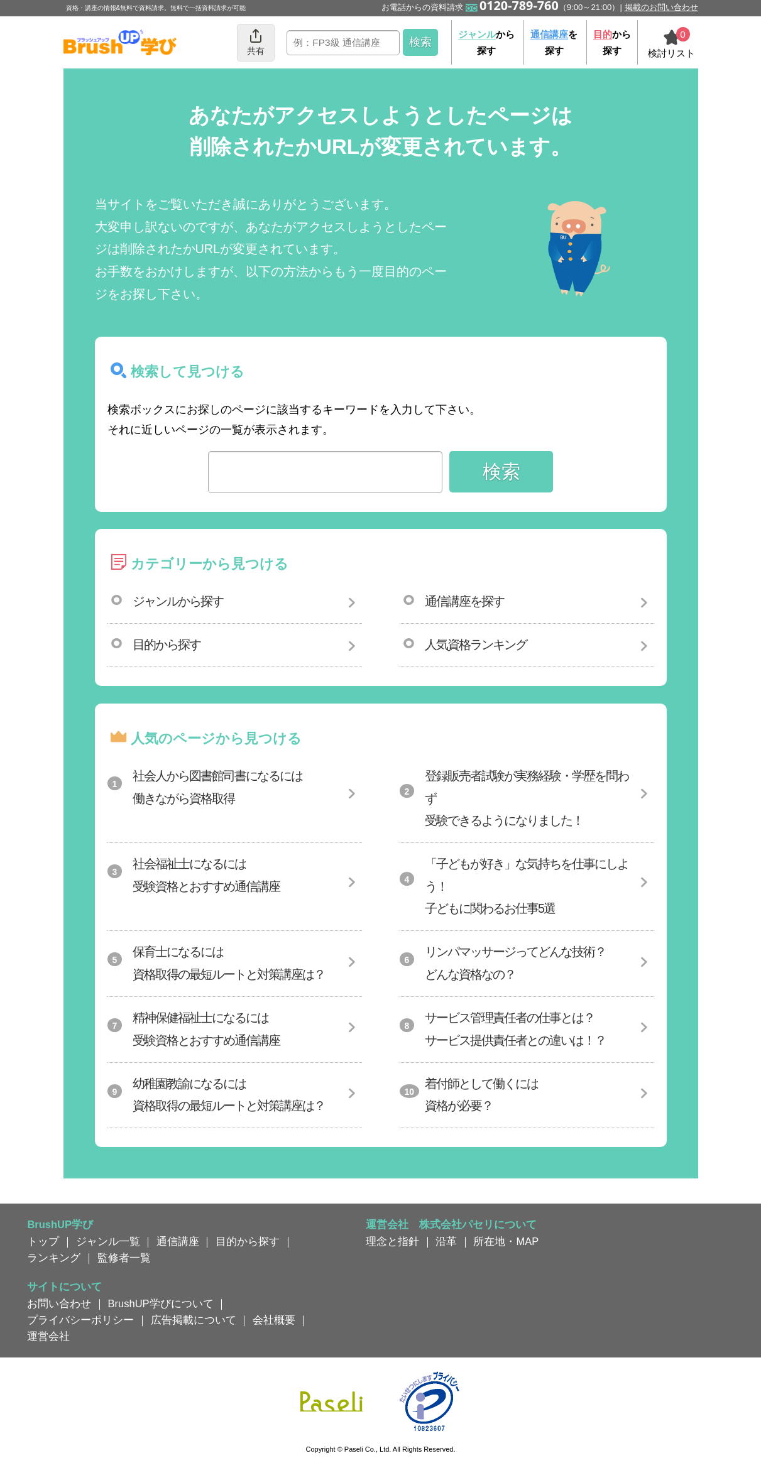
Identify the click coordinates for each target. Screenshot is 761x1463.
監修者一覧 (124, 1257)
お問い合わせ (59, 1303)
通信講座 (177, 1241)
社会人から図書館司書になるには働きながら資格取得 (217, 787)
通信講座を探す (464, 601)
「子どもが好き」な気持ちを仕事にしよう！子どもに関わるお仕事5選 (526, 886)
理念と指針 (392, 1241)
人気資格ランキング (476, 644)
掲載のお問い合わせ (661, 7)
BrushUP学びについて (161, 1303)
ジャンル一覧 (108, 1241)
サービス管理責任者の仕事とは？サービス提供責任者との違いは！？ (515, 1029)
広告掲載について (193, 1319)
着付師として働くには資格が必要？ (481, 1095)
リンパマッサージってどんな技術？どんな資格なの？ (515, 963)
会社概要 (274, 1319)
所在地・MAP (506, 1241)
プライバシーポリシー (80, 1319)
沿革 (446, 1241)
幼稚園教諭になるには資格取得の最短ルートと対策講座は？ (229, 1095)
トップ (43, 1241)
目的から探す (166, 644)
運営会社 (48, 1336)
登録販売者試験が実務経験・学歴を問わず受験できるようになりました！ (526, 798)
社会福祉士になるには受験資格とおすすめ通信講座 (206, 875)
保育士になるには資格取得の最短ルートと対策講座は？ (229, 963)
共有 (255, 42)
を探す (554, 42)
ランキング (53, 1257)
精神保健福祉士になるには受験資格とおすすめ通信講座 (206, 1029)
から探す (486, 42)
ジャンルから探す (178, 601)
